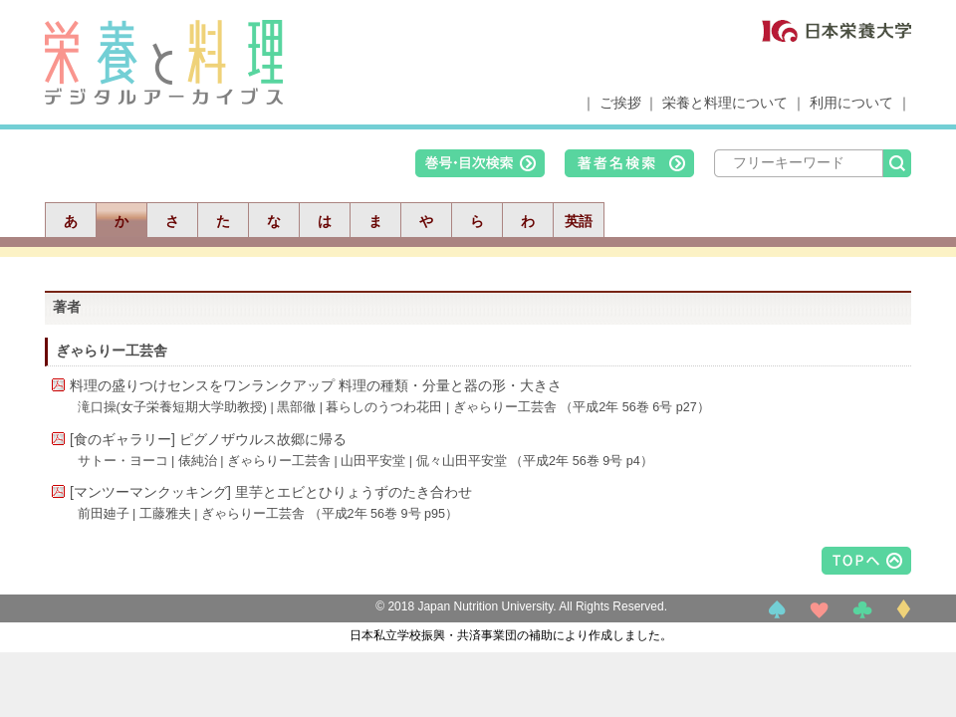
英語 (579, 221)
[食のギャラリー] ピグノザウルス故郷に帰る (208, 439)
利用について (851, 103)
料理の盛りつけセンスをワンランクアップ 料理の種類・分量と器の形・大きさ (316, 385)
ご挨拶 (620, 103)
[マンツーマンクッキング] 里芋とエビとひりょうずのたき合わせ (271, 492)
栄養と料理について (725, 103)
